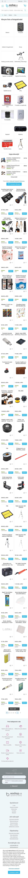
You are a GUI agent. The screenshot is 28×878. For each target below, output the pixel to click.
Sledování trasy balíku (14, 833)
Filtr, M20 (20, 391)
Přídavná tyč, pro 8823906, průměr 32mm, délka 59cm (21, 450)
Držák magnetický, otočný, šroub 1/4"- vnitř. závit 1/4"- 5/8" (7, 479)
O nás (14, 805)
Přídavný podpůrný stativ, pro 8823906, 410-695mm (7, 536)
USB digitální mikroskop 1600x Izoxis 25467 (7, 220)
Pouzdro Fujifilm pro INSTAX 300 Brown (20, 362)
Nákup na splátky (14, 824)
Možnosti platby (14, 823)
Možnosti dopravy (14, 821)
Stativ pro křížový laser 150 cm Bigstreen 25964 (21, 220)
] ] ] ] (25, 1)
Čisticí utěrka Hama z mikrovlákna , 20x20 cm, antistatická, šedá (21, 622)
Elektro (10, 15)
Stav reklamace (14, 837)
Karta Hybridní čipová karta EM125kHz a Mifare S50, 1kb (20, 594)
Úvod (5, 15)
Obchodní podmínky (14, 819)
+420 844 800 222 (14, 845)
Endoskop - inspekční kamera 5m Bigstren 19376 (7, 392)
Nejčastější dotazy (14, 838)
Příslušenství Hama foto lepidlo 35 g (7, 679)
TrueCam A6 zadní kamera (7, 362)
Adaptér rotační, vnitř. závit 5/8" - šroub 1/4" (7, 420)
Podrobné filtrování (14, 184)
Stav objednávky (14, 835)
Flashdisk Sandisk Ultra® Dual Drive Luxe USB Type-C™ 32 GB (7, 335)
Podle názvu (22, 181)
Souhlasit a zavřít (14, 872)
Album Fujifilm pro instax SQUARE (7, 276)
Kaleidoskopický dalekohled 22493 (21, 190)
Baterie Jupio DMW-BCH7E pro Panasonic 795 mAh (21, 335)
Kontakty (14, 810)
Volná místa (14, 809)
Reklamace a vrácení (14, 826)
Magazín (14, 812)
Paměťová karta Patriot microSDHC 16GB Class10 (7, 191)
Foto (15, 15)
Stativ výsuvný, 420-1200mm (21, 506)
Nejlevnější (12, 181)
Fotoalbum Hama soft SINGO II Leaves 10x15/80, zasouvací (20, 680)
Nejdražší (17, 181)
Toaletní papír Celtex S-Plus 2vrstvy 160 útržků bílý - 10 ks (20, 651)
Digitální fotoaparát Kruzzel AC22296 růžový (7, 248)
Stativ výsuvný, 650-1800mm (21, 535)
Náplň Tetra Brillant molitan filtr (7, 593)
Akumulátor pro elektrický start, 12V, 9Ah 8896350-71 (7, 565)
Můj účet (20, 1)
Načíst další (14, 708)
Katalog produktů (14, 807)
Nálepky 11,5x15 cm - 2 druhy (7, 305)
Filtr (7, 448)
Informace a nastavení (14, 868)
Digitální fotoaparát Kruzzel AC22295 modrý (21, 277)
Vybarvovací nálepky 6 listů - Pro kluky (21, 247)
